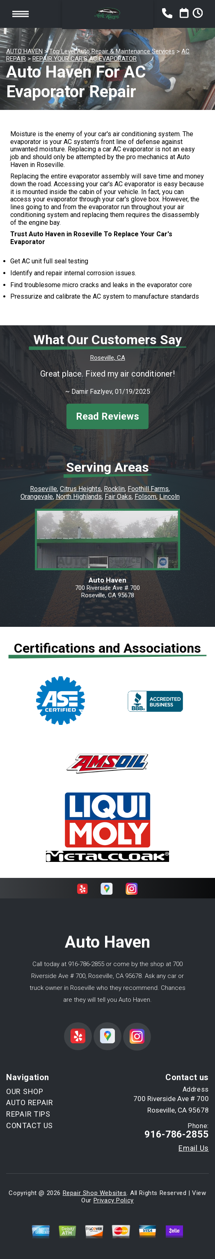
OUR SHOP (24, 1091)
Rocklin (114, 489)
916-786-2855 (86, 964)
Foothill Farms (148, 489)
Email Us (193, 1148)
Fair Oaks (118, 496)
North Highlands (79, 496)
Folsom (145, 496)
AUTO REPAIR (29, 1102)
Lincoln (169, 496)
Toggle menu (20, 14)
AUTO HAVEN (24, 51)
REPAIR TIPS (28, 1114)
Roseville (43, 489)
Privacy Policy (114, 1200)
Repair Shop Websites (95, 1193)
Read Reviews (107, 416)
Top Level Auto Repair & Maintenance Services (112, 51)
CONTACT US (29, 1125)
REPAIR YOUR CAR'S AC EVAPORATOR (84, 58)
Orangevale (37, 496)
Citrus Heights (80, 489)
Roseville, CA (107, 357)
